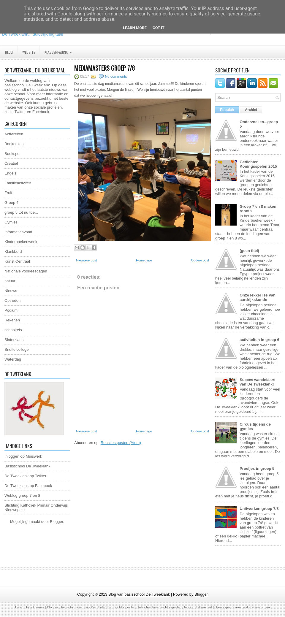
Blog (9, 52)
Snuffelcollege (16, 349)
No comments (116, 76)
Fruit (8, 193)
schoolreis (13, 330)
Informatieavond (18, 232)
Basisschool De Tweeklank (27, 466)
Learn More (135, 28)
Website (28, 52)
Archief (251, 110)
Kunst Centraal (17, 261)
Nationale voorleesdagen (25, 271)
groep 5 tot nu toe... (21, 212)
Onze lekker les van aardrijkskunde (258, 297)
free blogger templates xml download (185, 607)
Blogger (56, 521)
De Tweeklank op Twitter (25, 476)
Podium (11, 310)
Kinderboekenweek (20, 241)
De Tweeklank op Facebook (28, 485)
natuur (9, 281)
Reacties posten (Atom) (121, 442)
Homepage (144, 260)
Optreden (12, 300)
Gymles (11, 222)
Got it (158, 28)
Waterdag (12, 359)
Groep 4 (11, 202)
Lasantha (81, 607)
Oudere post (200, 260)
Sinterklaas (13, 339)
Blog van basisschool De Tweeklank (139, 594)
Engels (10, 173)
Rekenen (12, 320)
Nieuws (10, 290)
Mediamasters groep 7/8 (104, 68)
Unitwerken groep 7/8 (259, 508)
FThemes (37, 607)
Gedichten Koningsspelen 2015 (258, 164)
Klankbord (13, 251)
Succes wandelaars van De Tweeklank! (257, 382)
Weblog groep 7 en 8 (22, 495)
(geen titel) (249, 250)
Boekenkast (14, 144)
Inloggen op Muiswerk (23, 456)
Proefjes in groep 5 (257, 468)
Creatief (11, 163)
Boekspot (12, 153)
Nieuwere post (86, 260)
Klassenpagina (60, 50)
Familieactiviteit (17, 183)
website (16, 103)
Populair (227, 110)
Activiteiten (13, 134)
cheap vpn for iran (228, 607)
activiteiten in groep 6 (259, 339)
